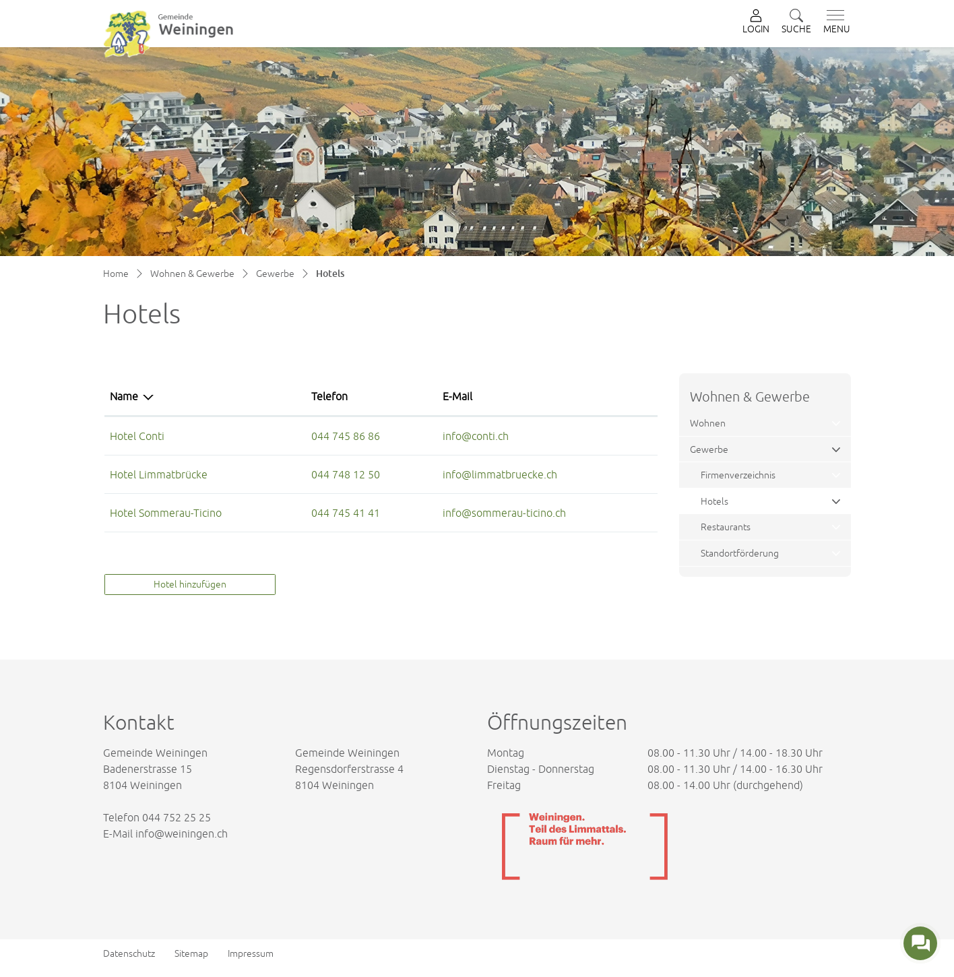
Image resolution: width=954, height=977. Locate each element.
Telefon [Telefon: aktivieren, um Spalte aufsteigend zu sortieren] (329, 396)
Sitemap (191, 953)
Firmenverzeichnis (738, 474)
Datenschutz (129, 953)
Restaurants (726, 526)
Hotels (732, 504)
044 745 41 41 (345, 513)
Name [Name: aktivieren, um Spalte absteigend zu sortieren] (124, 396)
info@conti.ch (476, 436)
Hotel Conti (137, 436)
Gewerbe (709, 449)
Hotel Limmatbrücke (159, 474)
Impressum (251, 953)
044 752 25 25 (176, 817)
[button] (796, 22)
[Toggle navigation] (834, 22)
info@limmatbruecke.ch (500, 474)
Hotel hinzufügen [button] (190, 584)
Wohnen (708, 423)
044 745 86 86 (345, 436)
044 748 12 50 (345, 474)
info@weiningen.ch (181, 833)
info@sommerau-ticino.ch (504, 513)
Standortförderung (740, 553)
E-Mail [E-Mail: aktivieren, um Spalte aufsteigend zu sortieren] (457, 396)
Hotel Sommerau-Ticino (166, 513)
